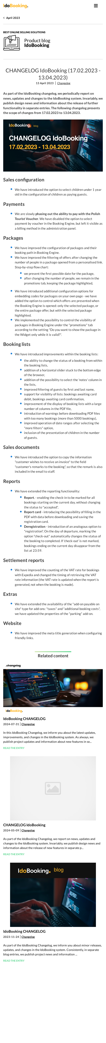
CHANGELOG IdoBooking (24, 825)
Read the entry (13, 748)
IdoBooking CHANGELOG (24, 718)
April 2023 (13, 17)
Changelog (63, 83)
